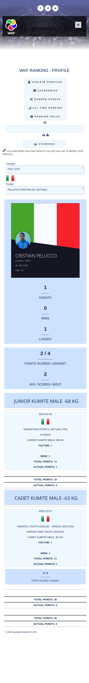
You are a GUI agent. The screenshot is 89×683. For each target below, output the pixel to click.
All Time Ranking (45, 108)
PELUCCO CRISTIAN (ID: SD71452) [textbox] (27, 189)
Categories (45, 90)
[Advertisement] (44, 658)
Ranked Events (45, 99)
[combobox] (45, 169)
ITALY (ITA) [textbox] (14, 169)
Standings (44, 144)
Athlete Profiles (45, 82)
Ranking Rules (45, 116)
